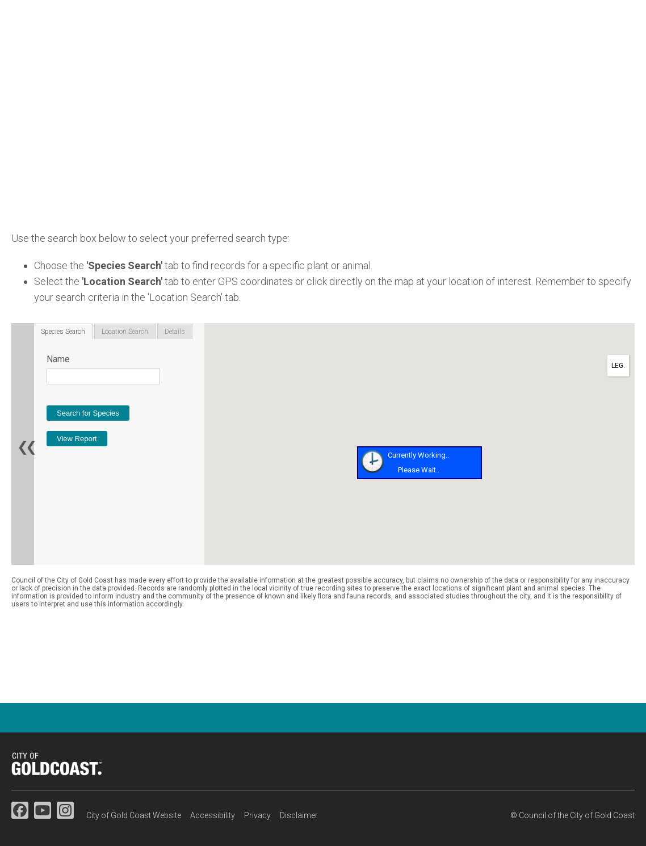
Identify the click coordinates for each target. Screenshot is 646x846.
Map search (535, 51)
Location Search (125, 332)
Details (175, 332)
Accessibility (212, 815)
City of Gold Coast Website (133, 815)
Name (58, 359)
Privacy (257, 815)
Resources (609, 51)
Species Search (63, 332)
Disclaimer (299, 815)
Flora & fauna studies (325, 51)
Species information (440, 51)
